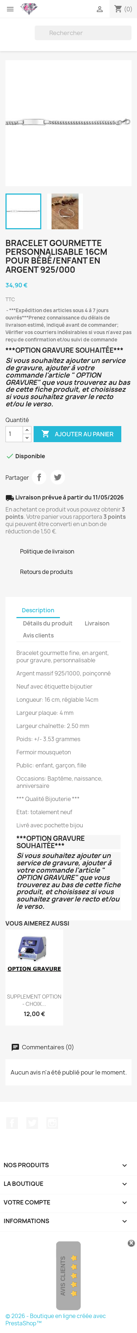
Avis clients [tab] (38, 635)
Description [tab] (38, 610)
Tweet (57, 477)
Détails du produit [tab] (48, 623)
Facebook (12, 1123)
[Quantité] (14, 434)
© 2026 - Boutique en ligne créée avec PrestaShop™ (55, 1319)
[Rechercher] (83, 33)
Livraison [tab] (97, 623)
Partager (39, 477)
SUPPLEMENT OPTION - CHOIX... (34, 1000)
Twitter (32, 1123)
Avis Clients (63, 1276)
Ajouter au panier (77, 434)
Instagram (52, 1123)
